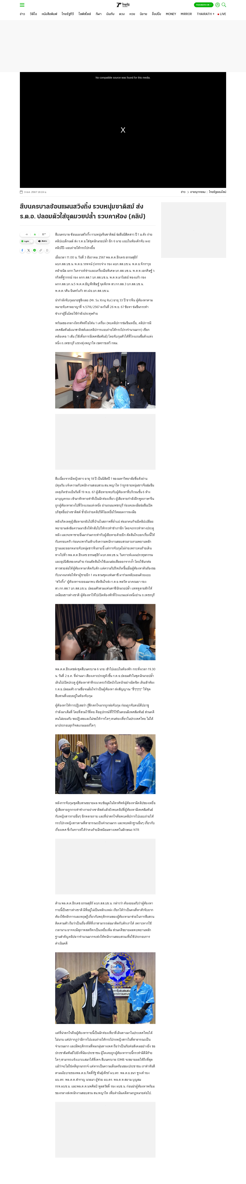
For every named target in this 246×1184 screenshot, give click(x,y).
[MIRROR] (186, 14)
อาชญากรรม (197, 192)
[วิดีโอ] (33, 14)
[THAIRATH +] (206, 14)
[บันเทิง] (110, 14)
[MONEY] (171, 14)
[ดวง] (122, 14)
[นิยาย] (143, 14)
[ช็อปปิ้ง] (156, 14)
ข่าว (183, 192)
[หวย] (132, 14)
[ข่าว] (22, 14)
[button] (22, 250)
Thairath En (203, 5)
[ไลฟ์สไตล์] (85, 14)
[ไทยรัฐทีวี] (68, 14)
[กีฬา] (98, 14)
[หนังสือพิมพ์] (49, 14)
